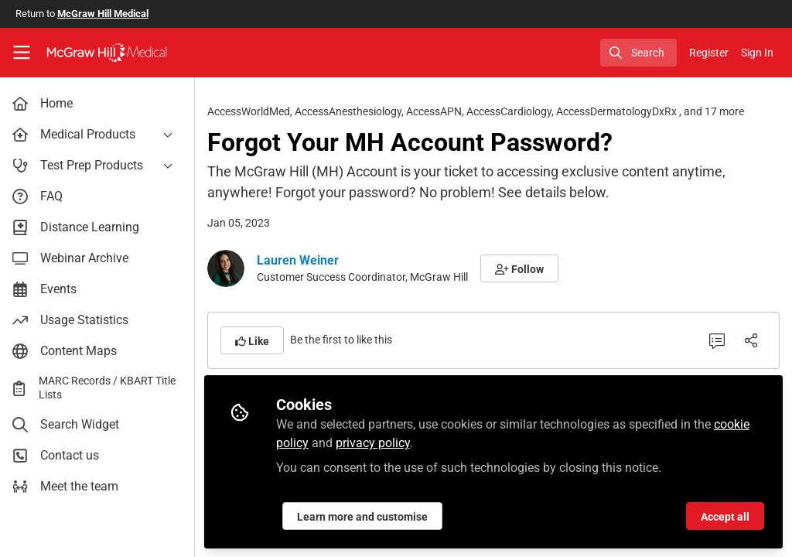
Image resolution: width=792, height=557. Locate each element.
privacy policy (376, 442)
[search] (638, 53)
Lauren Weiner (301, 260)
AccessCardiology (512, 111)
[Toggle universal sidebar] (21, 52)
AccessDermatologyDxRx (620, 111)
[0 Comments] (717, 340)
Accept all (725, 516)
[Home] (106, 52)
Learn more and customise (365, 516)
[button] (522, 268)
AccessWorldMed (251, 111)
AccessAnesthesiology (351, 111)
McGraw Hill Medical (102, 13)
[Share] (751, 340)
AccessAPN (437, 111)
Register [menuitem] (709, 52)
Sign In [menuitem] (757, 52)
